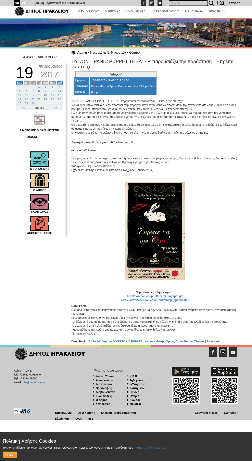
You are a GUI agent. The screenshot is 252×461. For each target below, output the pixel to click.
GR (17, 3)
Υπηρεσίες (103, 403)
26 (19, 103)
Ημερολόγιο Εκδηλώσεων (108, 52)
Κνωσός (135, 400)
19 (19, 99)
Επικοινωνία (63, 412)
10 (52, 90)
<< (23, 107)
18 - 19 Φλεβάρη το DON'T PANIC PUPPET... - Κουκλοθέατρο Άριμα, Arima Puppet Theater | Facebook (153, 341)
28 (33, 103)
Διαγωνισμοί (104, 384)
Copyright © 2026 (206, 412)
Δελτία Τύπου (105, 376)
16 (45, 95)
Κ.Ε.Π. (134, 376)
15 (39, 95)
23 (45, 99)
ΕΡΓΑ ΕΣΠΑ (217, 10)
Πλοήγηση (62, 418)
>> (56, 107)
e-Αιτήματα (137, 388)
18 (59, 95)
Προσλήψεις (104, 388)
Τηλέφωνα (136, 380)
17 (52, 95)
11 (59, 90)
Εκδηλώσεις (104, 396)
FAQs (78, 418)
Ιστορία (134, 396)
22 (39, 99)
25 (59, 99)
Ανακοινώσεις (105, 380)
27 (26, 103)
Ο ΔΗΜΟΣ (112, 10)
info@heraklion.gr (33, 382)
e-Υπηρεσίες (138, 384)
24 (52, 99)
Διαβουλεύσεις (105, 392)
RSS (91, 418)
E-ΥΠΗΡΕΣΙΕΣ (194, 10)
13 (26, 95)
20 (26, 99)
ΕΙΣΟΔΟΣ (234, 3)
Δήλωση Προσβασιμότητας (118, 412)
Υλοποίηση (230, 412)
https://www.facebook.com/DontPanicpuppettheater (155, 300)
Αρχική (82, 52)
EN (24, 3)
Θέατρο (134, 52)
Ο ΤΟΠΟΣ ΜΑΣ (88, 10)
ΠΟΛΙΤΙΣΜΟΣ (135, 10)
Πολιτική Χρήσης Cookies (149, 447)
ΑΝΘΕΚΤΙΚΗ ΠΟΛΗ (165, 10)
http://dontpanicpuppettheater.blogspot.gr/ (155, 296)
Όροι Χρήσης (86, 412)
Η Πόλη (134, 392)
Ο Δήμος (101, 400)
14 (33, 95)
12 (19, 95)
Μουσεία (135, 403)
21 (33, 99)
